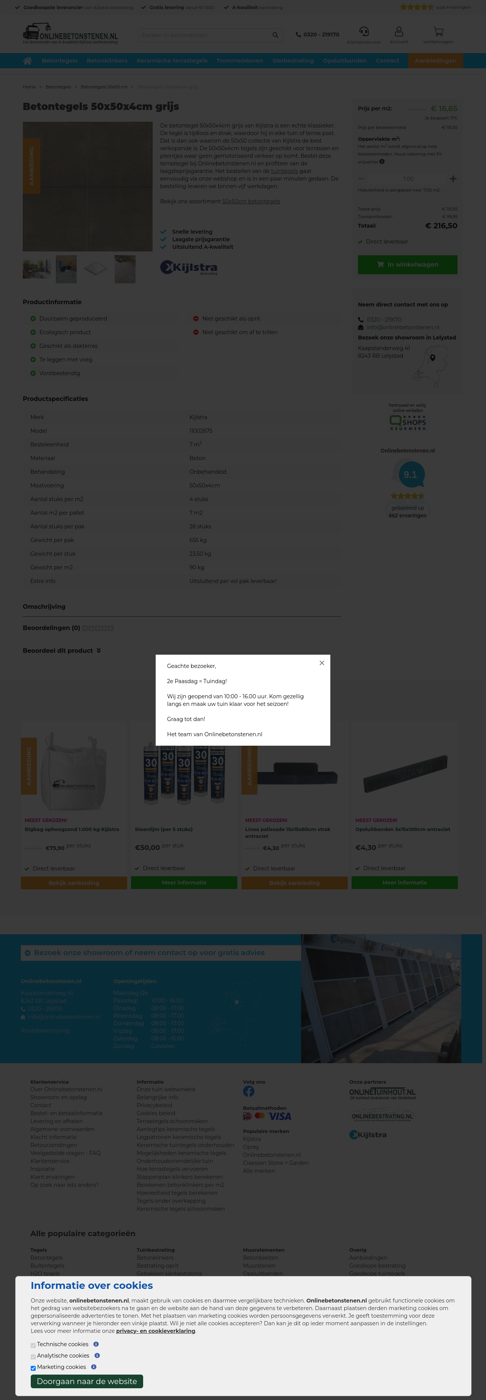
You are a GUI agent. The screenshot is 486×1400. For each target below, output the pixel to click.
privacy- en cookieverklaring (155, 1331)
